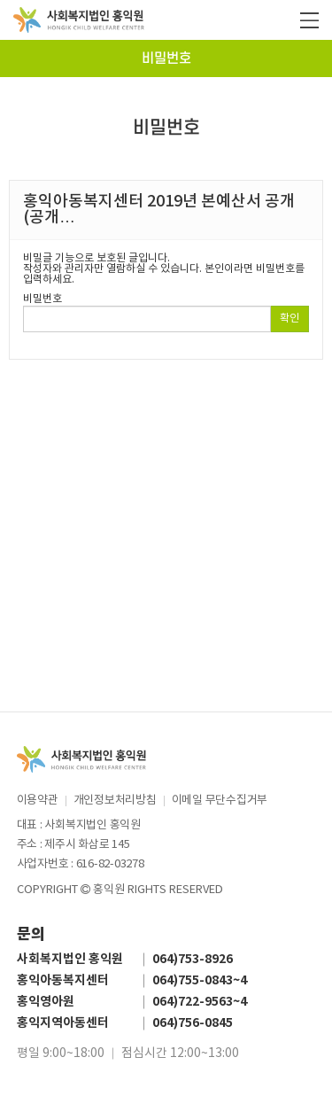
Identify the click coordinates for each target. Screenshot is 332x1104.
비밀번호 (166, 58)
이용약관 (37, 800)
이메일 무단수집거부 (219, 800)
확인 (289, 318)
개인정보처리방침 (115, 800)
